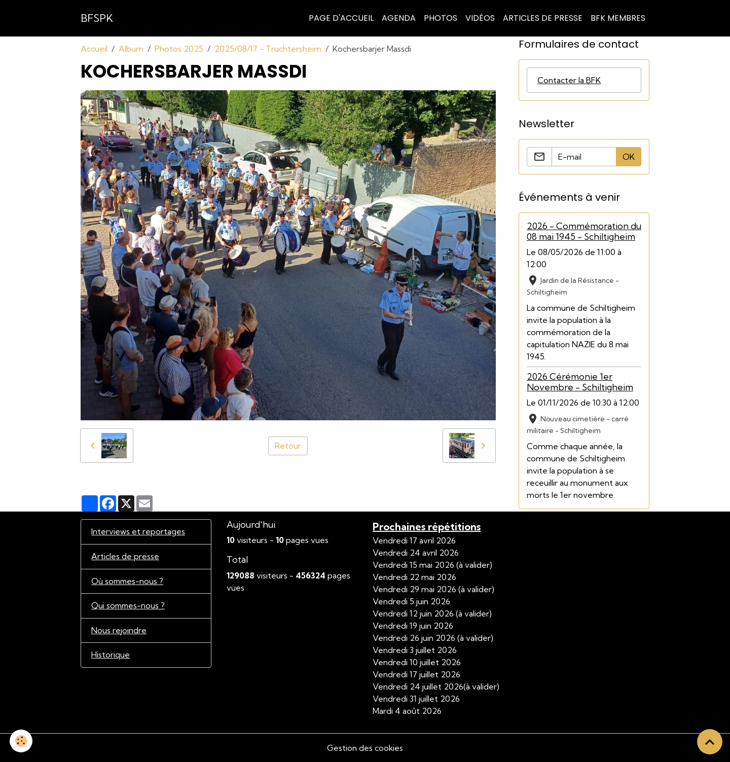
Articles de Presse (542, 18)
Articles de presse (125, 557)
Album (131, 49)
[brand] (97, 18)
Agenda (399, 18)
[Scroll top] (709, 741)
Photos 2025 (179, 49)
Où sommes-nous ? (128, 581)
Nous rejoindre (119, 631)
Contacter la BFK (569, 80)
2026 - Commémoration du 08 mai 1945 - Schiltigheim (584, 231)
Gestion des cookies (365, 748)
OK (629, 157)
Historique (110, 656)
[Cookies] (21, 741)
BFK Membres (618, 18)
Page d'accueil (341, 18)
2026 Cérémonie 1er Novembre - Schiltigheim (580, 381)
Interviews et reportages (138, 532)
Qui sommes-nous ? (129, 606)
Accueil (94, 49)
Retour (288, 446)
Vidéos (480, 18)
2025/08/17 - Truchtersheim (267, 49)
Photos (440, 18)
